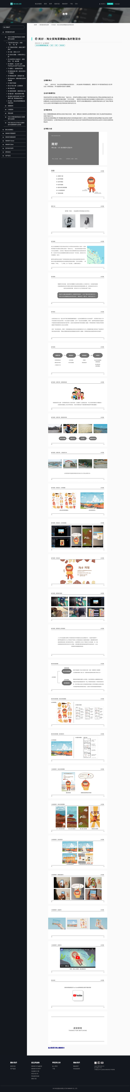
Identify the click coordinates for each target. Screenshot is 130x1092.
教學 (50, 4)
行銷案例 (10, 109)
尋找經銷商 (76, 1068)
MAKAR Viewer (9, 141)
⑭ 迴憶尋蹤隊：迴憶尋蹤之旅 (16, 91)
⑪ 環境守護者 (12, 83)
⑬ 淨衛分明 (11, 88)
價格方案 (34, 1078)
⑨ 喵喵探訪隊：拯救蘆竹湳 (16, 76)
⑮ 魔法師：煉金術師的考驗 (16, 93)
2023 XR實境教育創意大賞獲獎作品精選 (16, 38)
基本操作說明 (9, 148)
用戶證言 (8, 155)
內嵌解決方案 (35, 1071)
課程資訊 (8, 152)
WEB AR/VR (34, 1073)
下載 (71, 4)
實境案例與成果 (10, 32)
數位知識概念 (9, 129)
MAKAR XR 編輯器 (36, 1066)
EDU (76, 4)
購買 (45, 4)
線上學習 (55, 1066)
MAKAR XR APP (36, 1068)
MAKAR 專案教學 (10, 133)
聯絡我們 (64, 4)
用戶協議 (13, 1068)
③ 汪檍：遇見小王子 (14, 52)
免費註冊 (110, 3)
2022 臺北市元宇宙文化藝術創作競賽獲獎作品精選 (16, 123)
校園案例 (10, 106)
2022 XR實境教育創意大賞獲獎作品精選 (16, 118)
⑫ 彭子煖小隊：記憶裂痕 (15, 86)
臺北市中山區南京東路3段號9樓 (104, 1069)
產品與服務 (38, 4)
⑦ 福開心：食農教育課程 (15, 68)
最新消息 (57, 4)
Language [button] (117, 3)
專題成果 (10, 113)
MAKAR (47, 43)
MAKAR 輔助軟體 (10, 137)
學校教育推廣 (35, 1076)
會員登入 (103, 3)
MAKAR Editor (9, 144)
